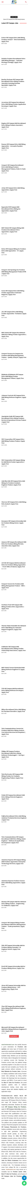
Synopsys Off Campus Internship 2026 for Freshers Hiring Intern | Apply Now (13, 523)
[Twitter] (24, 1178)
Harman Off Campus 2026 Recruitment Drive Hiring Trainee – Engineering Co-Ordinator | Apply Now (13, 903)
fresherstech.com (11, 1169)
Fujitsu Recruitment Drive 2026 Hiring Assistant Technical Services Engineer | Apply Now (14, 818)
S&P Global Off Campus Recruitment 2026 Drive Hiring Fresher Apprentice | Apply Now (13, 334)
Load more (14, 1036)
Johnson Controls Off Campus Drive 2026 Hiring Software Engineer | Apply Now (13, 397)
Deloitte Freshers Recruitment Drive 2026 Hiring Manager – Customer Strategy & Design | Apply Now (13, 60)
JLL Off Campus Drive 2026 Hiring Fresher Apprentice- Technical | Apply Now (13, 313)
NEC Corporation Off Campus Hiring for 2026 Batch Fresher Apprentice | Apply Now (13, 462)
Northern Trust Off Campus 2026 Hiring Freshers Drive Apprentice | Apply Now (12, 606)
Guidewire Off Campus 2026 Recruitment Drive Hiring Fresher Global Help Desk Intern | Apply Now (13, 648)
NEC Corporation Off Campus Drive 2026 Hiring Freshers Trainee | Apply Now (13, 441)
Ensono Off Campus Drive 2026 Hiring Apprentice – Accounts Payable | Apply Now (13, 146)
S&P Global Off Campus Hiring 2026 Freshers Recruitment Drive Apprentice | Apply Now (12, 229)
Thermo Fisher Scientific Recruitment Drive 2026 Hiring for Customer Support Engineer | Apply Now (13, 627)
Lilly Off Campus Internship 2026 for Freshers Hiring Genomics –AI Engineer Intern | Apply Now (13, 947)
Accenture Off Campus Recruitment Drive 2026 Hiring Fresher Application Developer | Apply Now (13, 104)
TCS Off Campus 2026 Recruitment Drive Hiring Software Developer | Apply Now (12, 690)
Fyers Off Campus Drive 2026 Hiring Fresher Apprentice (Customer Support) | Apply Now (12, 292)
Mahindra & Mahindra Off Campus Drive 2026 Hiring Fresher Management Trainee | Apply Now (12, 376)
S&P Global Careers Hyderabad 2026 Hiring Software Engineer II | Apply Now (13, 669)
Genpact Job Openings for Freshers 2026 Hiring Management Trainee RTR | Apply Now (13, 271)
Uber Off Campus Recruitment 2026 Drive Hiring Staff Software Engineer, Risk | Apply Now (13, 1008)
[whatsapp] (24, 1183)
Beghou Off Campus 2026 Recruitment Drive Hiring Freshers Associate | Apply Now (13, 125)
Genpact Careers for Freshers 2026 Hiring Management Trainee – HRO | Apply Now (13, 585)
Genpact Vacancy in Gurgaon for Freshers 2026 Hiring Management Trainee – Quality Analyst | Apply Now (13, 355)
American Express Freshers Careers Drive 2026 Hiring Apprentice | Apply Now (13, 882)
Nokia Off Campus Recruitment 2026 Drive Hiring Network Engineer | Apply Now (13, 797)
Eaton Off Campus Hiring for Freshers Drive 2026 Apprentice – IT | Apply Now (13, 250)
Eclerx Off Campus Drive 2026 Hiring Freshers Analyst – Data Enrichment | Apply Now (13, 39)
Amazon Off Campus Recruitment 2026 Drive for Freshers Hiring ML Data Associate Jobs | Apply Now (13, 544)
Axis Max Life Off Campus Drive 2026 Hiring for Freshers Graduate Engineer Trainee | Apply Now (13, 483)
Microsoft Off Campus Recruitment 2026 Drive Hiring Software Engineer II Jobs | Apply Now (13, 1029)
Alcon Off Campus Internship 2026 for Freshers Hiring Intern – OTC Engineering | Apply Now (13, 987)
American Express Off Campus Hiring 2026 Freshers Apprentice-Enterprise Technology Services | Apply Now (13, 861)
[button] (2, 2)
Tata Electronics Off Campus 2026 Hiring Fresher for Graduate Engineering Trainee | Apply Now (12, 776)
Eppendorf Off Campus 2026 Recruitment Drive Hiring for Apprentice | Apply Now (10, 209)
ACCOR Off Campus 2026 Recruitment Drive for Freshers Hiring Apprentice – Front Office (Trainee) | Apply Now (13, 564)
